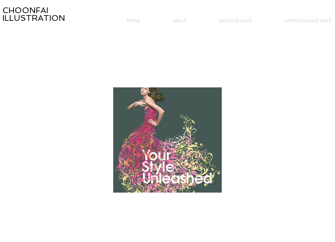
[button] (167, 140)
